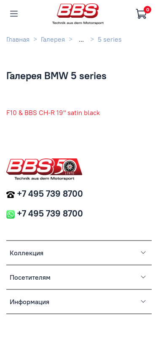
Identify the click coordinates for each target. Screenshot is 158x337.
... (81, 39)
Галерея (53, 39)
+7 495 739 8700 (50, 193)
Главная (17, 39)
